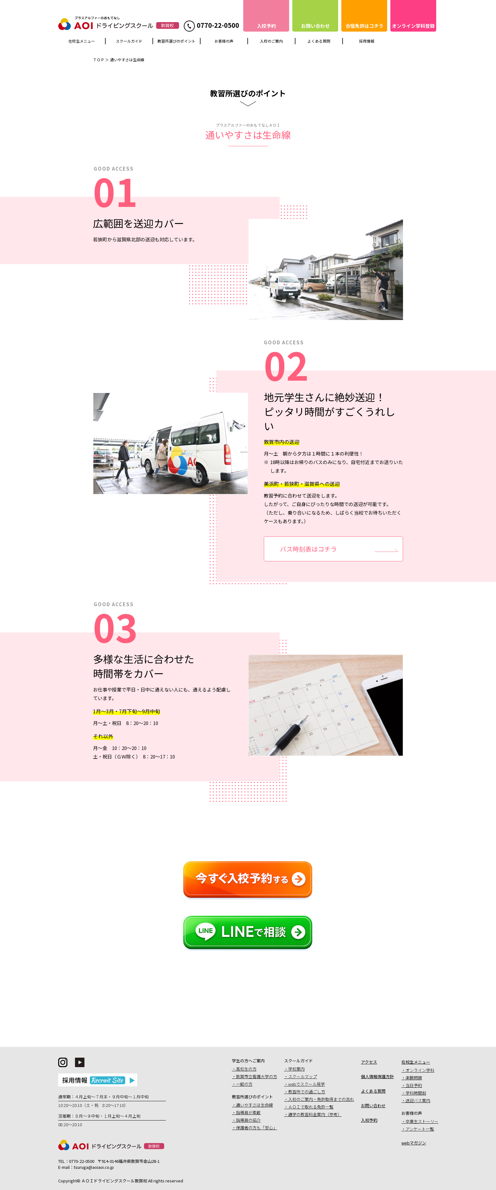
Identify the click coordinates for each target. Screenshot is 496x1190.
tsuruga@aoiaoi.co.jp (94, 1167)
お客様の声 (223, 41)
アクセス (369, 1062)
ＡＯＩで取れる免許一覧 (310, 1107)
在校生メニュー (81, 41)
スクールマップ (302, 1076)
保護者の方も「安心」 (256, 1128)
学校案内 (296, 1069)
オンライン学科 (420, 1070)
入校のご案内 (271, 41)
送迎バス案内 (418, 1100)
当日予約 (414, 1085)
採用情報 (366, 41)
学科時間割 (416, 1093)
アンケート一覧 (420, 1129)
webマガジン (413, 1143)
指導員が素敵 (248, 1112)
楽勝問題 (414, 1078)
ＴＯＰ (98, 59)
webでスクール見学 (306, 1084)
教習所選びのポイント (176, 41)
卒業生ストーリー (422, 1121)
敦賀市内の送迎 (281, 441)
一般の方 (244, 1084)
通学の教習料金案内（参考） (315, 1114)
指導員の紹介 (248, 1120)
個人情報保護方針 (377, 1076)
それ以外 (103, 736)
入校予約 (369, 1120)
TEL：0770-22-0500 (76, 1161)
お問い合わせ (373, 1105)
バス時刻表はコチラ (308, 548)
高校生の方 (246, 1069)
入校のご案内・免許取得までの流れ (321, 1099)
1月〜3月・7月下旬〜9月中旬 (126, 711)
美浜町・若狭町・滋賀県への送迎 (302, 483)
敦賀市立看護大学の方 (256, 1076)
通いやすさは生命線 (254, 1105)
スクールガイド (129, 41)
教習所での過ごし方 (306, 1092)
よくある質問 (318, 41)
